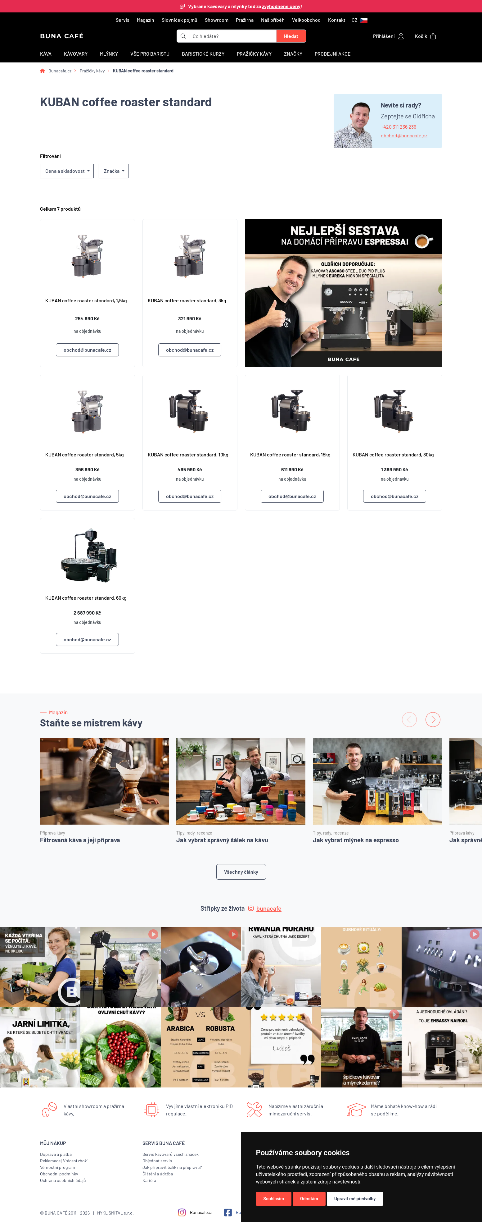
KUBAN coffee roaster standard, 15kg (290, 454)
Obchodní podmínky (59, 1173)
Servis (122, 20)
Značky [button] (293, 54)
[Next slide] (433, 719)
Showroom (216, 20)
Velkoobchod (306, 20)
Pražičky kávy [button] (254, 54)
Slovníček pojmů (179, 20)
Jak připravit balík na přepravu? (172, 1167)
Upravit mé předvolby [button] (355, 1198)
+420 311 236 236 (398, 127)
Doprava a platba (56, 1154)
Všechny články (241, 872)
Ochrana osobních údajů (63, 1180)
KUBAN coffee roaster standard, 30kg (393, 454)
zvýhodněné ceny (281, 6)
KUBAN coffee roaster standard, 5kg (84, 454)
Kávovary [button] (76, 54)
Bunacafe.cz (59, 70)
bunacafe (265, 908)
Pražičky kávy (92, 70)
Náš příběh (273, 20)
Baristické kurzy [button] (203, 54)
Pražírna (245, 20)
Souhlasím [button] (274, 1198)
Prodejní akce (333, 54)
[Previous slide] (409, 719)
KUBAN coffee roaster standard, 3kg (187, 300)
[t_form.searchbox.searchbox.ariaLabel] (233, 36)
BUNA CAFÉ (62, 36)
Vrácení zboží (75, 1160)
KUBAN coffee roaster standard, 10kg (188, 454)
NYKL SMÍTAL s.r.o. (115, 1212)
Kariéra (149, 1180)
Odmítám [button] (309, 1198)
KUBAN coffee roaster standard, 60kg (86, 598)
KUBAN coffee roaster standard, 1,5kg (86, 300)
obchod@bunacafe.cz (404, 135)
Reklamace (50, 1160)
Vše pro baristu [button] (149, 54)
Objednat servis (157, 1160)
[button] (359, 20)
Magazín (145, 20)
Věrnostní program (57, 1167)
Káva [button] (46, 54)
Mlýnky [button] (109, 54)
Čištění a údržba (157, 1173)
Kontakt (336, 20)
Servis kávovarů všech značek (170, 1154)
